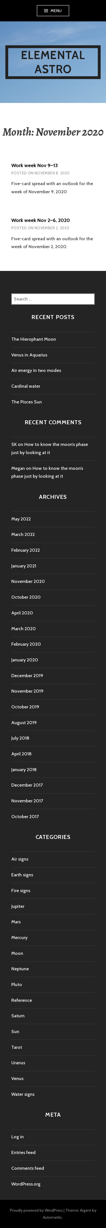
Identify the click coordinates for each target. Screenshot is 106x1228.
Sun (15, 1031)
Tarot (16, 1047)
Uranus (18, 1062)
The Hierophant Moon (33, 339)
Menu (56, 10)
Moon (17, 953)
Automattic (52, 1217)
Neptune (20, 968)
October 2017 (25, 816)
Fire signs (20, 890)
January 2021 (23, 566)
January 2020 (24, 660)
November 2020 (28, 581)
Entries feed (23, 1152)
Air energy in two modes (36, 370)
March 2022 (23, 534)
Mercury (19, 937)
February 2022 (25, 550)
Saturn (18, 1015)
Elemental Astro (53, 62)
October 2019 (25, 707)
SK (14, 444)
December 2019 (27, 675)
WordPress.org (25, 1184)
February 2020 (26, 644)
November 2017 (27, 800)
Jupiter (17, 906)
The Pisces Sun (26, 402)
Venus (17, 1078)
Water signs (22, 1094)
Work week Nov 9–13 (34, 165)
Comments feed (27, 1168)
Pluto (16, 984)
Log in (17, 1136)
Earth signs (22, 874)
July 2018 (20, 738)
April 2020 (22, 613)
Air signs (19, 859)
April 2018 (21, 753)
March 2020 (23, 628)
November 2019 (27, 691)
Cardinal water (25, 386)
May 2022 (21, 519)
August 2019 (24, 722)
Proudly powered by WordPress (36, 1210)
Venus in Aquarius (29, 355)
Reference (21, 1000)
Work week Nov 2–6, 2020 (40, 220)
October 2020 (26, 597)
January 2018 (24, 769)
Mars (16, 921)
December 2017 (27, 785)
